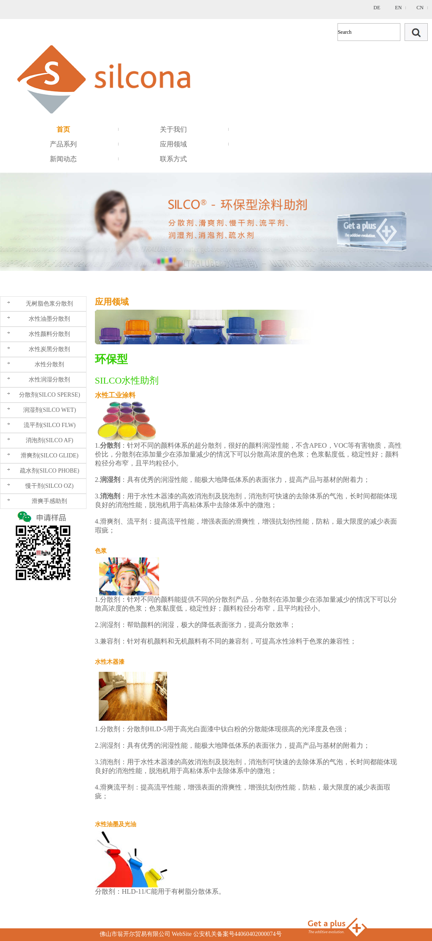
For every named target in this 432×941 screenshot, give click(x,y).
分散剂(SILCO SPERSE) (49, 395)
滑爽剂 (110, 521)
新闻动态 (63, 158)
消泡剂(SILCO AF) (49, 440)
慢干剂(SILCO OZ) (49, 486)
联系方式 (173, 158)
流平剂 (137, 521)
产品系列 (63, 144)
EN (398, 8)
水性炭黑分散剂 (49, 349)
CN (420, 8)
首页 (63, 129)
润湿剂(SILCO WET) (49, 410)
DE (376, 8)
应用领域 (173, 144)
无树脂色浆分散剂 (49, 303)
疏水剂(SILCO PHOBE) (49, 471)
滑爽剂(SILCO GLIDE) (49, 455)
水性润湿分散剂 (49, 379)
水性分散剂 (49, 364)
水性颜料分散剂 (49, 334)
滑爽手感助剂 (49, 501)
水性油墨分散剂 (49, 319)
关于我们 (173, 129)
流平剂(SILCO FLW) (50, 425)
